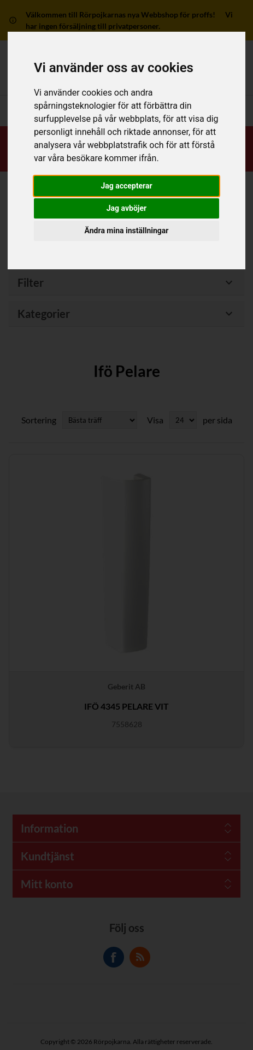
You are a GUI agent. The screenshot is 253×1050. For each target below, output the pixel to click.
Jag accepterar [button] (126, 185)
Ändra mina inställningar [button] (127, 230)
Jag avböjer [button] (126, 208)
